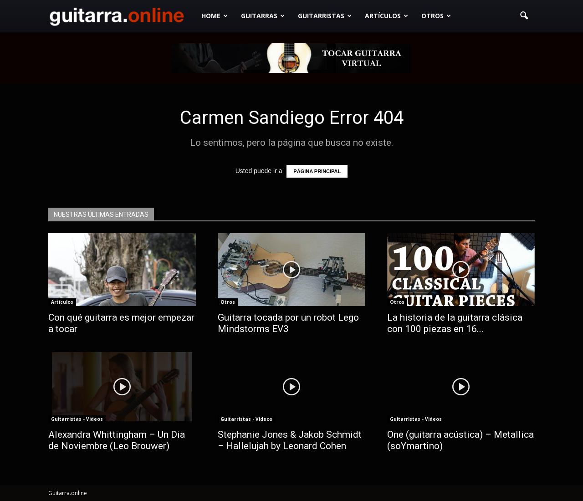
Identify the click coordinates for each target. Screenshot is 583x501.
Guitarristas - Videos (77, 419)
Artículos (386, 15)
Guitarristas (325, 15)
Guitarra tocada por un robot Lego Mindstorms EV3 (288, 323)
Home (214, 15)
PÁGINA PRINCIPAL (317, 171)
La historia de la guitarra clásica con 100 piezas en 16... (454, 323)
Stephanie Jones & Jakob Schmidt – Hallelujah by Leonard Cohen (290, 440)
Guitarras (263, 15)
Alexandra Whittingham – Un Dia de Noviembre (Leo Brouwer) (116, 440)
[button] (524, 16)
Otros (436, 15)
